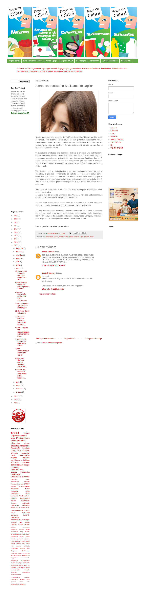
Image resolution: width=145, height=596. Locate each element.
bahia (13, 455)
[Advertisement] (69, 316)
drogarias (14, 453)
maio (18, 268)
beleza (61, 237)
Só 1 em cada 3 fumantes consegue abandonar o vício (21, 275)
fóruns (22, 536)
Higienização (16, 474)
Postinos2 (14, 553)
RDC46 (18, 555)
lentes (28, 536)
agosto (18, 258)
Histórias (22, 548)
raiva (21, 582)
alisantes (14, 498)
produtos (15, 446)
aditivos (27, 496)
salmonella (26, 541)
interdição (26, 448)
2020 (16, 219)
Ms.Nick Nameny (48, 273)
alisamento (49, 237)
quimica (13, 582)
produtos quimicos (23, 539)
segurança (14, 491)
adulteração (14, 560)
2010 (16, 400)
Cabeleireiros (68, 237)
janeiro (18, 392)
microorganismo (16, 574)
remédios (26, 458)
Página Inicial (14, 61)
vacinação (14, 496)
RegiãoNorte (26, 555)
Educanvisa (26, 527)
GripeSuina (14, 548)
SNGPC (27, 484)
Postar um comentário (47, 294)
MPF (28, 548)
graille (28, 567)
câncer (27, 534)
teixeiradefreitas (18, 441)
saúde (27, 433)
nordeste (27, 577)
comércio (26, 515)
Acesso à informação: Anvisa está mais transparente (21, 296)
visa (13, 438)
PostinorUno (26, 551)
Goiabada (27, 546)
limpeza (13, 503)
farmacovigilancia (17, 484)
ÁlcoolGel (23, 584)
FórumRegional (24, 486)
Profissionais (16, 477)
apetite (13, 486)
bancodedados (25, 560)
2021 (16, 216)
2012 (16, 245)
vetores (27, 524)
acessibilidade (25, 558)
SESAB (21, 529)
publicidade (14, 541)
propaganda (15, 493)
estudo (13, 501)
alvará (28, 529)
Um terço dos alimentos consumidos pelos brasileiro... (21, 374)
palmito (13, 539)
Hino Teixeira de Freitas (32, 61)
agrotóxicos (15, 460)
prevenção (15, 467)
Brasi (28, 543)
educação (14, 462)
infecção (27, 570)
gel (29, 565)
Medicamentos (23, 438)
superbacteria (15, 584)
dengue (27, 465)
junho (18, 265)
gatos (25, 565)
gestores (13, 567)
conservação (15, 534)
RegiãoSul (14, 529)
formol (92, 237)
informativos (26, 572)
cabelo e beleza (48, 252)
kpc (21, 522)
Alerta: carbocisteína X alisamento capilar (22, 352)
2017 (16, 229)
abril (17, 382)
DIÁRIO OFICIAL (117, 139)
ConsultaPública (17, 470)
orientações (15, 505)
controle (27, 482)
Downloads (94, 61)
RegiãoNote (14, 558)
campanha (14, 515)
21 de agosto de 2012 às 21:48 (53, 265)
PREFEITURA (116, 142)
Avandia (18, 543)
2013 (16, 242)
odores (22, 579)
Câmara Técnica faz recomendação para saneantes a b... (22, 332)
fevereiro (19, 389)
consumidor (15, 489)
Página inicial (69, 339)
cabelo (76, 237)
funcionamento (18, 565)
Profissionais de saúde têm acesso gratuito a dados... (22, 286)
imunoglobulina (15, 570)
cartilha (27, 531)
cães (12, 565)
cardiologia (19, 563)
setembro (19, 255)
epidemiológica (16, 520)
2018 (16, 226)
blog (21, 531)
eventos (14, 472)
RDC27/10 (26, 553)
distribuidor (14, 536)
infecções (14, 572)
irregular (14, 522)
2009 (16, 403)
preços (20, 524)
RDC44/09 (26, 512)
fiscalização (15, 448)
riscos (28, 493)
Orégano (13, 551)
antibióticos (25, 460)
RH (112, 145)
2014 (16, 239)
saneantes (26, 462)
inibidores (26, 477)
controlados (15, 482)
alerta (27, 443)
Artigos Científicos (110, 61)
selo (28, 582)
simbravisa (26, 505)
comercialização (17, 465)
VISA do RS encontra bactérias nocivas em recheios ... (20, 320)
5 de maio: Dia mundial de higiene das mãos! (20, 342)
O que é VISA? (67, 61)
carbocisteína (84, 237)
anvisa (56, 237)
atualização (14, 531)
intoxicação (26, 520)
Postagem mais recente (45, 339)
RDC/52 (20, 553)
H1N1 (28, 508)
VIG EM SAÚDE (117, 148)
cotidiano (22, 534)
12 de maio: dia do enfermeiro (22, 312)
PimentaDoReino (17, 510)
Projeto (21, 496)
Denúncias (125, 61)
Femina (18, 546)
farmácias (26, 451)
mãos (28, 491)
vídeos (13, 527)
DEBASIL (114, 136)
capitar (13, 563)
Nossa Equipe (51, 61)
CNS (112, 134)
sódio (13, 508)
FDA (12, 546)
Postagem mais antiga (93, 339)
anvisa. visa (16, 451)
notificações (14, 579)
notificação (26, 503)
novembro (20, 248)
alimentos (15, 443)
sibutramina (25, 472)
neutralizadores (15, 577)
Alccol (13, 543)
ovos (28, 579)
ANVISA (114, 128)
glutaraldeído (21, 567)
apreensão (25, 453)
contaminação (24, 455)
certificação (26, 563)
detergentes (15, 517)
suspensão (25, 446)
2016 (16, 232)
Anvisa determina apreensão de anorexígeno (22, 306)
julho (18, 262)
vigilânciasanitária (19, 436)
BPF (23, 543)
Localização (81, 61)
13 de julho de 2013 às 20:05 (53, 289)
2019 (16, 222)
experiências (25, 501)
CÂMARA (114, 131)
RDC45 (13, 555)
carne (28, 479)
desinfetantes (25, 498)
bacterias (14, 479)
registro (14, 458)
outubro (19, 252)
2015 (16, 235)
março (18, 385)
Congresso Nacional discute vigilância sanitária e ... (21, 362)
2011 (16, 396)
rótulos (20, 541)
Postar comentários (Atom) (52, 343)
